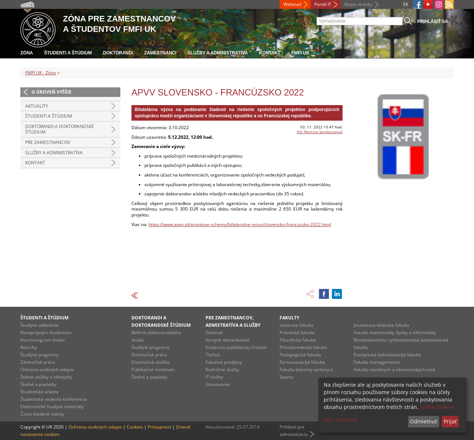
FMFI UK (300, 53)
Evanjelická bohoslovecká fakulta (387, 355)
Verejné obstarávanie (228, 340)
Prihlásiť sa (432, 21)
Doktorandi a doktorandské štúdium (59, 129)
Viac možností (341, 419)
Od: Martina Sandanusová (320, 131)
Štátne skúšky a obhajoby (46, 377)
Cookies (135, 427)
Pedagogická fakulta (300, 355)
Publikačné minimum (152, 369)
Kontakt (269, 53)
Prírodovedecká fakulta (303, 347)
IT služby (214, 377)
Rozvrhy (28, 347)
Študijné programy (39, 355)
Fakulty (289, 318)
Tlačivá (213, 355)
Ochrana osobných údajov (47, 369)
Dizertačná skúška (150, 362)
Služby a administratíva (218, 53)
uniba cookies (437, 406)
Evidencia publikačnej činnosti (236, 347)
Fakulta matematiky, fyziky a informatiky (395, 332)
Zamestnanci (160, 53)
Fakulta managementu (377, 362)
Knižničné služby (222, 369)
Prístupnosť (159, 427)
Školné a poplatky (38, 384)
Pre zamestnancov (47, 142)
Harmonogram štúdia (42, 340)
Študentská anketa (39, 392)
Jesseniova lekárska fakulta (381, 325)
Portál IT (322, 4)
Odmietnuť (423, 421)
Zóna (26, 53)
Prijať (450, 421)
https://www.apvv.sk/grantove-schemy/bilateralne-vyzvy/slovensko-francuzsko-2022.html (239, 224)
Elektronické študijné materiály (52, 406)
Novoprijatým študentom (45, 332)
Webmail (292, 4)
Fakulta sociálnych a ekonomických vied (394, 369)
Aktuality (36, 106)
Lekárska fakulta (296, 325)
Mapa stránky (358, 4)
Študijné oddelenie (39, 325)
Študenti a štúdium (68, 53)
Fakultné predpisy (224, 362)
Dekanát (214, 332)
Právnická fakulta (297, 332)
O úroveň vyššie (51, 92)
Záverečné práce (37, 362)
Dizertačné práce (149, 355)
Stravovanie (218, 384)
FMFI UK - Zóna (40, 73)
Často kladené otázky (42, 414)
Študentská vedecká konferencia (53, 399)
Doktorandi (118, 53)
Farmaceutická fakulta (302, 362)
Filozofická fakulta (298, 340)
